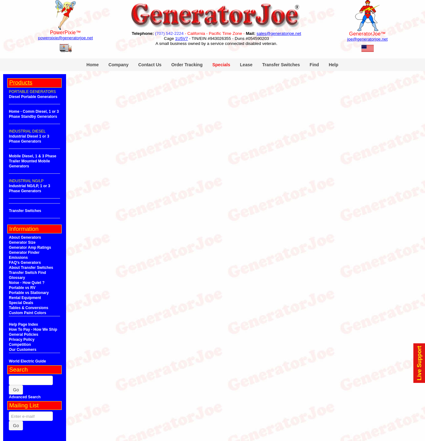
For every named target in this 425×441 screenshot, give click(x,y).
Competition (20, 344)
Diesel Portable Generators (33, 97)
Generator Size (22, 242)
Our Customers (22, 349)
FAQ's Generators (25, 262)
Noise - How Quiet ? (26, 282)
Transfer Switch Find (27, 272)
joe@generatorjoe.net (367, 39)
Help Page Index (23, 324)
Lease (246, 64)
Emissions (18, 257)
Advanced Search (25, 397)
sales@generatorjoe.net (279, 33)
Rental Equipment (25, 298)
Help (333, 64)
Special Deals (21, 303)
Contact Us (149, 64)
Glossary (17, 277)
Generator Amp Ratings (30, 247)
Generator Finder (24, 252)
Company (119, 64)
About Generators (25, 237)
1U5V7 (181, 38)
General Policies (23, 334)
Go (16, 389)
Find (314, 64)
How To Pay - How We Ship (33, 329)
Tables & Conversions (28, 308)
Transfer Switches (281, 64)
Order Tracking (187, 64)
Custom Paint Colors (27, 313)
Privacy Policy (21, 339)
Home (93, 64)
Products (20, 82)
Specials (221, 64)
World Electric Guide (27, 361)
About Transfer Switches (31, 267)
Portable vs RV (22, 288)
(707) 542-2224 (169, 33)
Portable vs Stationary (29, 293)
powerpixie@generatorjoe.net (65, 37)
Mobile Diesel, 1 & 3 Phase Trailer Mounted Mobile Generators (32, 161)
